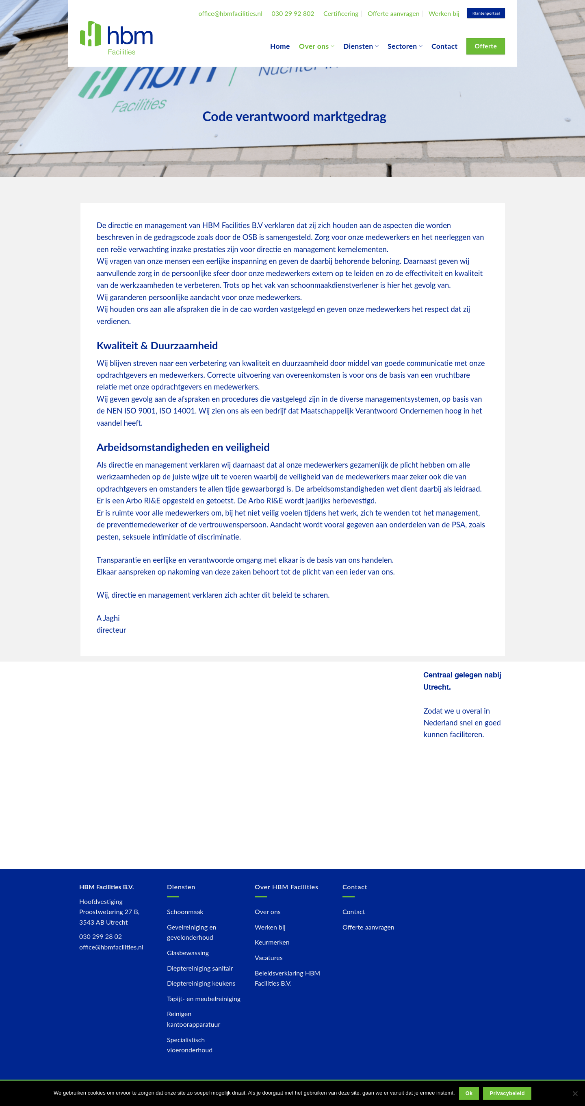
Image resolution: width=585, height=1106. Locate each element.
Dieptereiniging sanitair (200, 968)
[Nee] (575, 1095)
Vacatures (269, 957)
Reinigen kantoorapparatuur (193, 1019)
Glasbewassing (188, 952)
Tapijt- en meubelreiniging (203, 998)
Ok (469, 1093)
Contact (444, 46)
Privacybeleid (507, 1093)
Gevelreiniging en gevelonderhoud (192, 932)
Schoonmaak (185, 911)
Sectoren (405, 46)
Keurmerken (272, 942)
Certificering (341, 13)
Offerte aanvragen (394, 13)
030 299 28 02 (100, 936)
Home (280, 46)
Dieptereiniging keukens (201, 983)
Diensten (361, 46)
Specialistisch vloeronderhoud (189, 1045)
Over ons (316, 46)
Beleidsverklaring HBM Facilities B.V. (287, 978)
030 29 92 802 (292, 13)
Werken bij (444, 13)
